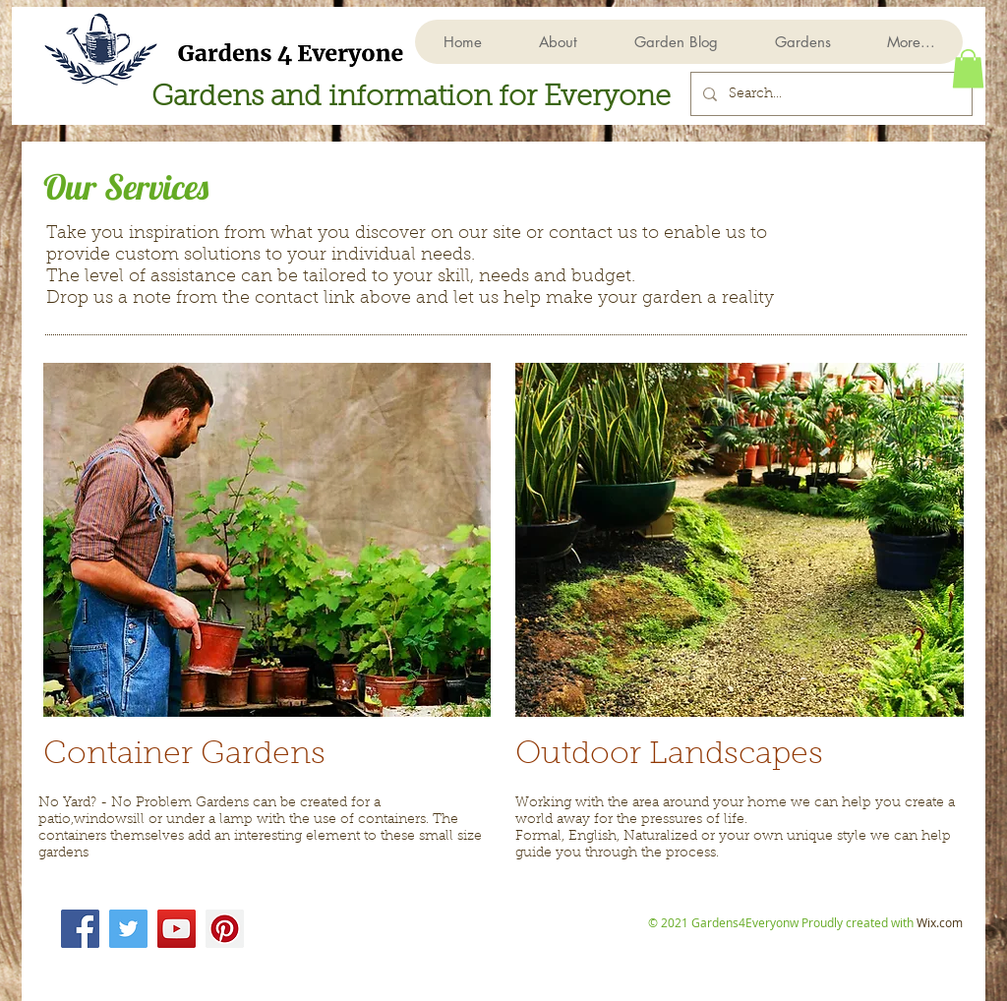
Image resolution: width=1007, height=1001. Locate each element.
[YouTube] (176, 929)
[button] (802, 42)
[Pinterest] (225, 929)
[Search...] (829, 94)
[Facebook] (80, 929)
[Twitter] (128, 929)
